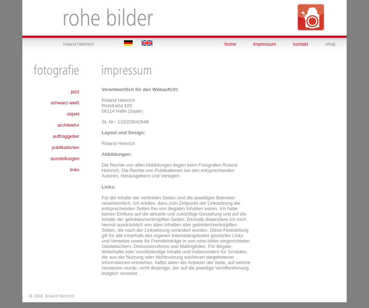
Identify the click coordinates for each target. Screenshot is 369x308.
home (230, 44)
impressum (264, 44)
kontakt (300, 44)
